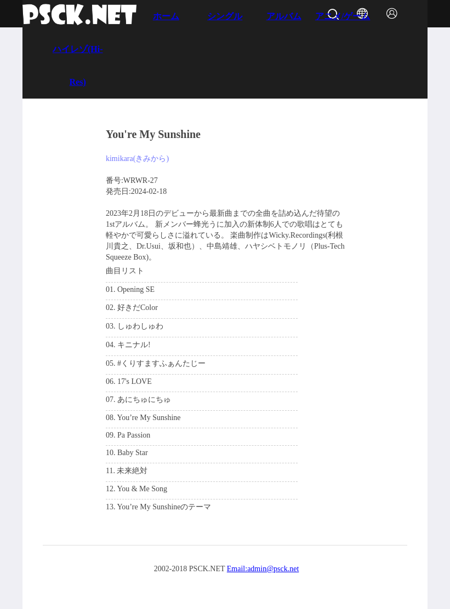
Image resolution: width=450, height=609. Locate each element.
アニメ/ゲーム (342, 16)
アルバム (283, 16)
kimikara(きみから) (137, 158)
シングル (224, 16)
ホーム (166, 16)
